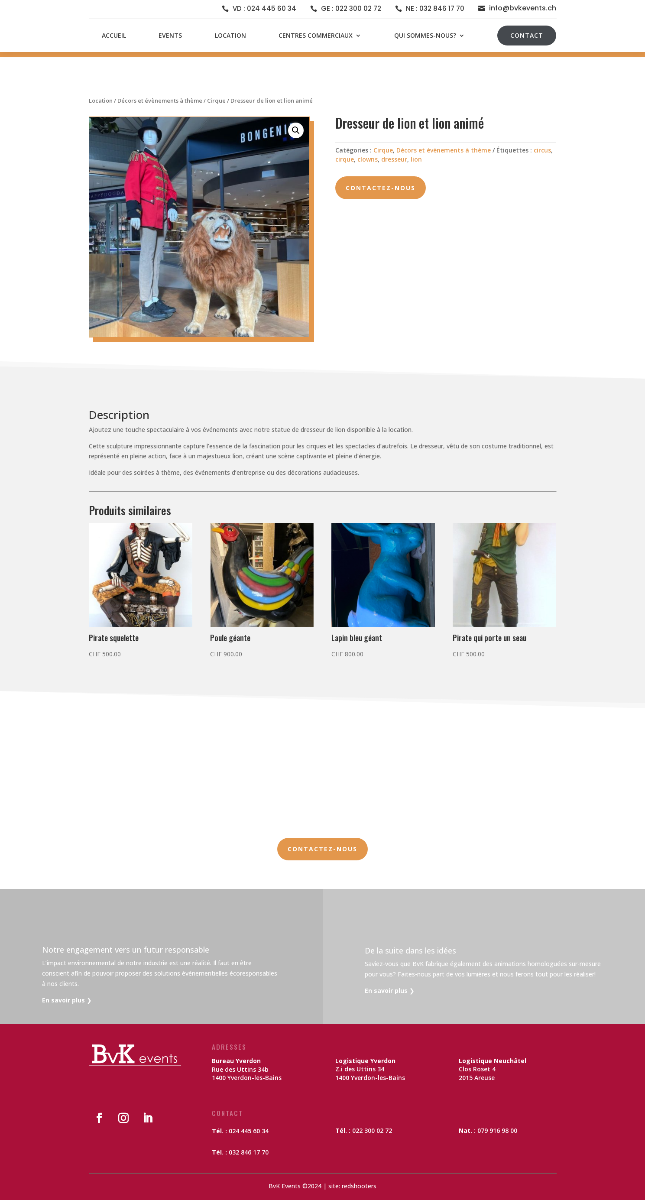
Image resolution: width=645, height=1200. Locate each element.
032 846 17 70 (249, 1152)
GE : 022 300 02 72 (351, 8)
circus (542, 150)
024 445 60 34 (249, 1131)
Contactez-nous (380, 188)
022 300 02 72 (372, 1130)
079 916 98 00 (497, 1130)
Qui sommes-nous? (425, 35)
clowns (367, 159)
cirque (344, 159)
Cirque (216, 100)
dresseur (394, 159)
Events (170, 35)
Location (230, 35)
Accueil (114, 35)
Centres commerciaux (316, 35)
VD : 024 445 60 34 (264, 8)
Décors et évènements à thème (159, 100)
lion (416, 159)
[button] (296, 130)
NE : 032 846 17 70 (435, 8)
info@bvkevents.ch (522, 8)
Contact (526, 35)
